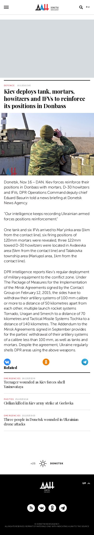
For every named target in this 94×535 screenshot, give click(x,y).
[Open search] (81, 7)
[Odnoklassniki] (46, 362)
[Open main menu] (6, 7)
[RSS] (31, 508)
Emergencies (12, 378)
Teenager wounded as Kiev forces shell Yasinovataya (34, 384)
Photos (9, 399)
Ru (88, 7)
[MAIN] (63, 508)
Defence (9, 85)
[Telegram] (84, 362)
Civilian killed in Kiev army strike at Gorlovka (38, 403)
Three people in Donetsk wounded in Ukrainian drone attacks (41, 421)
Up (86, 483)
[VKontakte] (7, 362)
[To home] (47, 7)
